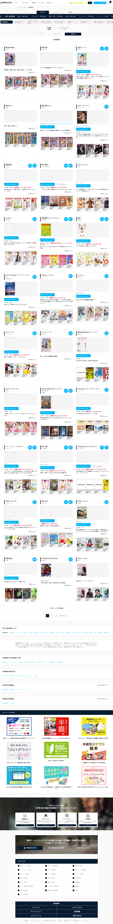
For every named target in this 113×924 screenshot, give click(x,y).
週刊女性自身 (10, 47)
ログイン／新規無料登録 (100, 2)
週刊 (8, 675)
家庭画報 (8, 164)
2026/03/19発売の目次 (82, 408)
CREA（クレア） (83, 501)
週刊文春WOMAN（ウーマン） (87, 332)
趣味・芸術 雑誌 (22, 16)
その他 (76, 890)
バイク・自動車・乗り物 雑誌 (26, 886)
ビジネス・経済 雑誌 (24, 874)
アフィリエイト (36, 911)
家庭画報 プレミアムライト (51, 218)
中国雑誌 (77, 886)
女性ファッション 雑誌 (25, 865)
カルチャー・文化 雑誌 (32, 22)
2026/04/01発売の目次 (82, 129)
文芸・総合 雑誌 (23, 7)
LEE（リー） (29, 689)
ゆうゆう (8, 218)
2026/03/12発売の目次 (82, 466)
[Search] (90, 3)
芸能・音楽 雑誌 (23, 890)
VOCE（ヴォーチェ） (13, 389)
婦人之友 (44, 501)
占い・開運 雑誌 (98, 632)
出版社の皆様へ (67, 920)
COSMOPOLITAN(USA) (50, 558)
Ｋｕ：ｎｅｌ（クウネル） (14, 446)
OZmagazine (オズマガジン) (87, 446)
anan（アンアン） (83, 106)
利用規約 (26, 920)
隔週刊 (12, 675)
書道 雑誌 (106, 632)
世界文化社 (40, 662)
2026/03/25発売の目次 (82, 296)
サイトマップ (86, 920)
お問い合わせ (77, 915)
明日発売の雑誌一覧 (104, 698)
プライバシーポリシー (36, 920)
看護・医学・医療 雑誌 (55, 16)
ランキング (41, 2)
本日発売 (34, 2)
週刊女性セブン (47, 106)
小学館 (20, 662)
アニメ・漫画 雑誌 (52, 869)
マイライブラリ (24, 2)
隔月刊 (18, 675)
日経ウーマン (81, 47)
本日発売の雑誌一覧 (104, 685)
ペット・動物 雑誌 (52, 874)
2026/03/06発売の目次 (82, 524)
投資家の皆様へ (76, 920)
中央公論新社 (60, 662)
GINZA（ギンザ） (12, 501)
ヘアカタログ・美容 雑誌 (38, 16)
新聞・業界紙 (78, 878)
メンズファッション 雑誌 (25, 869)
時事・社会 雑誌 (58, 22)
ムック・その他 (34, 675)
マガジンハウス (12, 662)
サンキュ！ (81, 275)
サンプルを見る (61, 184)
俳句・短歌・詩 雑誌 (87, 632)
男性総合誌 (18, 22)
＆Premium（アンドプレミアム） (88, 389)
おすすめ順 (40, 34)
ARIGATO (4, 662)
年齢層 (70, 12)
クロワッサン (10, 332)
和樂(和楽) (9, 558)
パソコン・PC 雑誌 (102, 16)
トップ (16, 7)
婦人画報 (44, 164)
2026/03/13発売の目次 (46, 467)
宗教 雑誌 (83, 22)
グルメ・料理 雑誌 (24, 894)
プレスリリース (36, 915)
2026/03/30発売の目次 (10, 299)
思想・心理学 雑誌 (76, 632)
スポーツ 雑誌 (23, 882)
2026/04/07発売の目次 (82, 71)
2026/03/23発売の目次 (82, 355)
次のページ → (63, 615)
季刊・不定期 (25, 675)
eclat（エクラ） (82, 164)
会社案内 (59, 920)
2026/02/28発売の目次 (10, 578)
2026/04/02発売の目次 (46, 126)
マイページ (15, 2)
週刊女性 (44, 47)
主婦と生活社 (27, 662)
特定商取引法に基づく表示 (49, 920)
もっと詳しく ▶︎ (25, 825)
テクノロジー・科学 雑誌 (86, 16)
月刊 (3, 675)
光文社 (34, 662)
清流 (78, 218)
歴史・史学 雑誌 (98, 22)
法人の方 (49, 2)
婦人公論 (44, 446)
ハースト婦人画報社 (49, 662)
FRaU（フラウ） (83, 558)
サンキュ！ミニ (47, 332)
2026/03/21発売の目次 (10, 408)
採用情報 (77, 911)
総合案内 (57, 903)
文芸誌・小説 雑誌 (46, 22)
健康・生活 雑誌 (23, 878)
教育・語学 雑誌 (70, 16)
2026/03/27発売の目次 (46, 294)
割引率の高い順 (56, 34)
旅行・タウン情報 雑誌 (53, 865)
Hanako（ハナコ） (48, 275)
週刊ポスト (9, 106)
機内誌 (69, 22)
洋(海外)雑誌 (78, 882)
